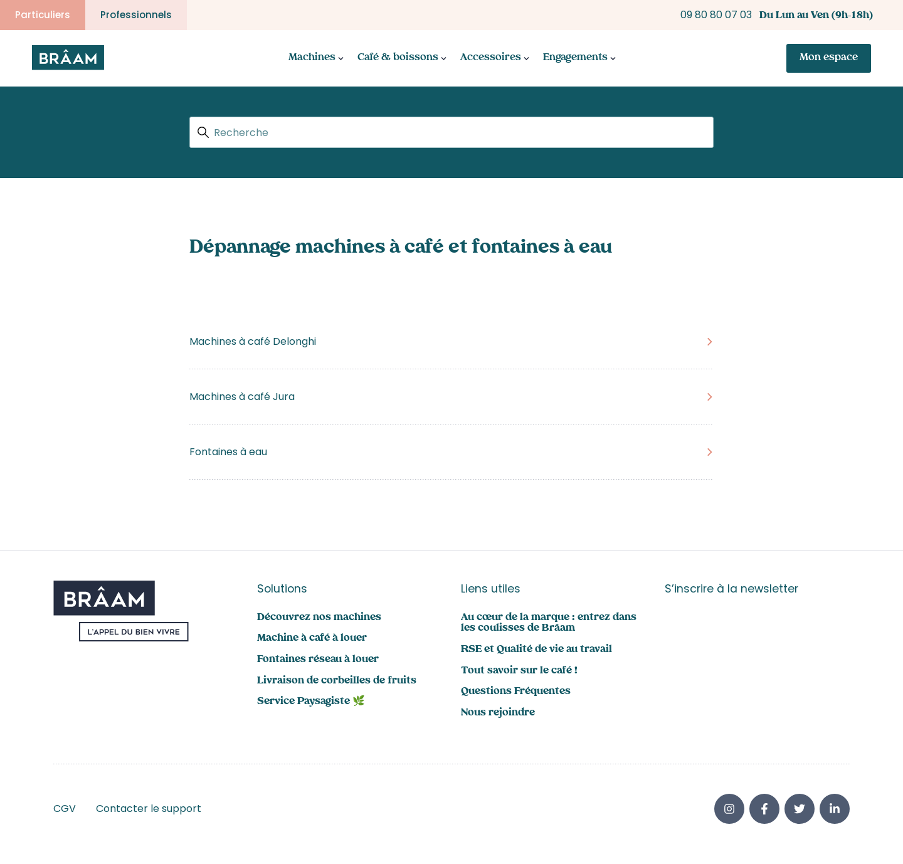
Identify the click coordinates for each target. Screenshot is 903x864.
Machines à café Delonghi (252, 341)
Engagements (575, 58)
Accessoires (490, 58)
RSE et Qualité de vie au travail (536, 650)
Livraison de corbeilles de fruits (336, 681)
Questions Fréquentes (516, 692)
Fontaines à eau (228, 452)
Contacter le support (148, 808)
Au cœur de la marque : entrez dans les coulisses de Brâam (548, 623)
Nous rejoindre (498, 713)
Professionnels (136, 14)
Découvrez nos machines (319, 618)
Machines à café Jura (242, 396)
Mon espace (829, 58)
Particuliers (42, 14)
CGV (64, 808)
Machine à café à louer (312, 639)
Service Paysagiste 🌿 (311, 702)
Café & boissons (397, 58)
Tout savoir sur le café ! (519, 671)
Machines (311, 58)
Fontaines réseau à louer (318, 660)
